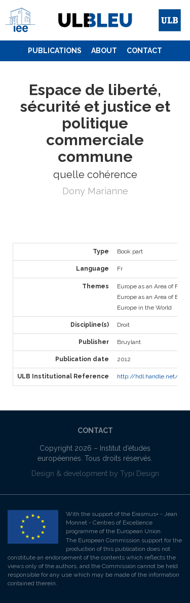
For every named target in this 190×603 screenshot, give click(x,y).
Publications (55, 51)
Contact (144, 51)
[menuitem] (55, 51)
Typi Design (139, 473)
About (104, 51)
